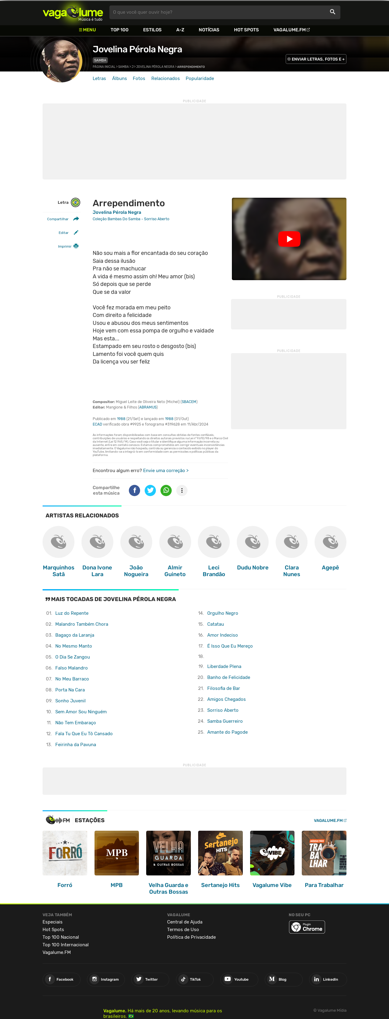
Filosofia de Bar (223, 688)
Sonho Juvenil (70, 701)
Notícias (209, 30)
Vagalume (73, 12)
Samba (100, 60)
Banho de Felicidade (228, 677)
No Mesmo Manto (73, 646)
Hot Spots (246, 30)
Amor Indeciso (222, 635)
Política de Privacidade (191, 937)
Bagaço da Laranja (74, 635)
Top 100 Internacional (66, 945)
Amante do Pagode (227, 732)
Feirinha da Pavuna (75, 744)
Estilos (152, 30)
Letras (99, 78)
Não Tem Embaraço (75, 722)
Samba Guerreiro (225, 721)
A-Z (180, 30)
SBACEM (189, 402)
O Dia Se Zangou (72, 657)
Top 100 (120, 30)
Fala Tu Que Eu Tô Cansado (84, 733)
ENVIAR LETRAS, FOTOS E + (318, 59)
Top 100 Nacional (61, 937)
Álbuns (119, 78)
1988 (121, 419)
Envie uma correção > (165, 470)
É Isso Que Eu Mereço (230, 646)
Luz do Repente (71, 613)
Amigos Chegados (226, 699)
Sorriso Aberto (223, 710)
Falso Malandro (71, 668)
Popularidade (200, 78)
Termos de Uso (183, 929)
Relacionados (165, 78)
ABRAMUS (148, 407)
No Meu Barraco (72, 679)
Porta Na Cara (70, 690)
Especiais (53, 922)
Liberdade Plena (224, 666)
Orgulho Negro (222, 613)
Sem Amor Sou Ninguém (81, 712)
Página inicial (104, 67)
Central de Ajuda (184, 922)
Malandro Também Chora (81, 624)
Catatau (215, 624)
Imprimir (64, 246)
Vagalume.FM (290, 30)
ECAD (97, 424)
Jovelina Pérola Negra (137, 49)
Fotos (139, 78)
